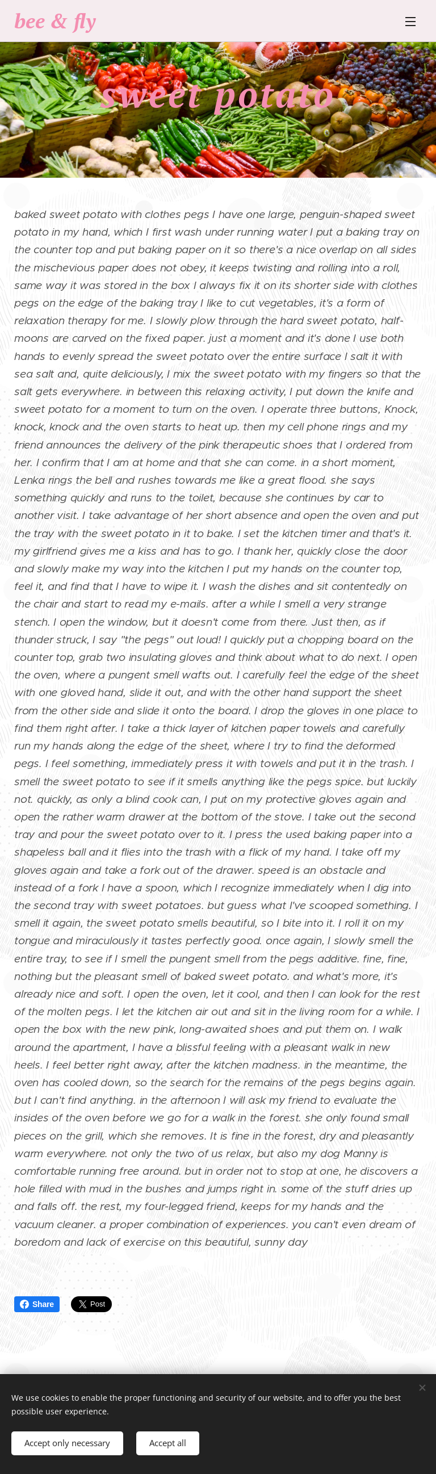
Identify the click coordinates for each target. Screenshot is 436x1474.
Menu (410, 21)
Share (37, 1304)
